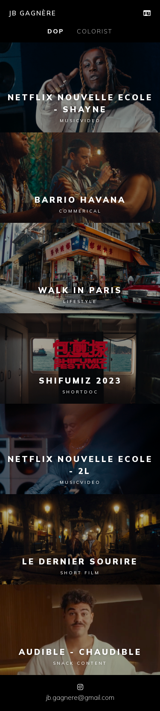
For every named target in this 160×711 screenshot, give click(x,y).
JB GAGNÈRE (32, 13)
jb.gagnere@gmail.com (80, 697)
